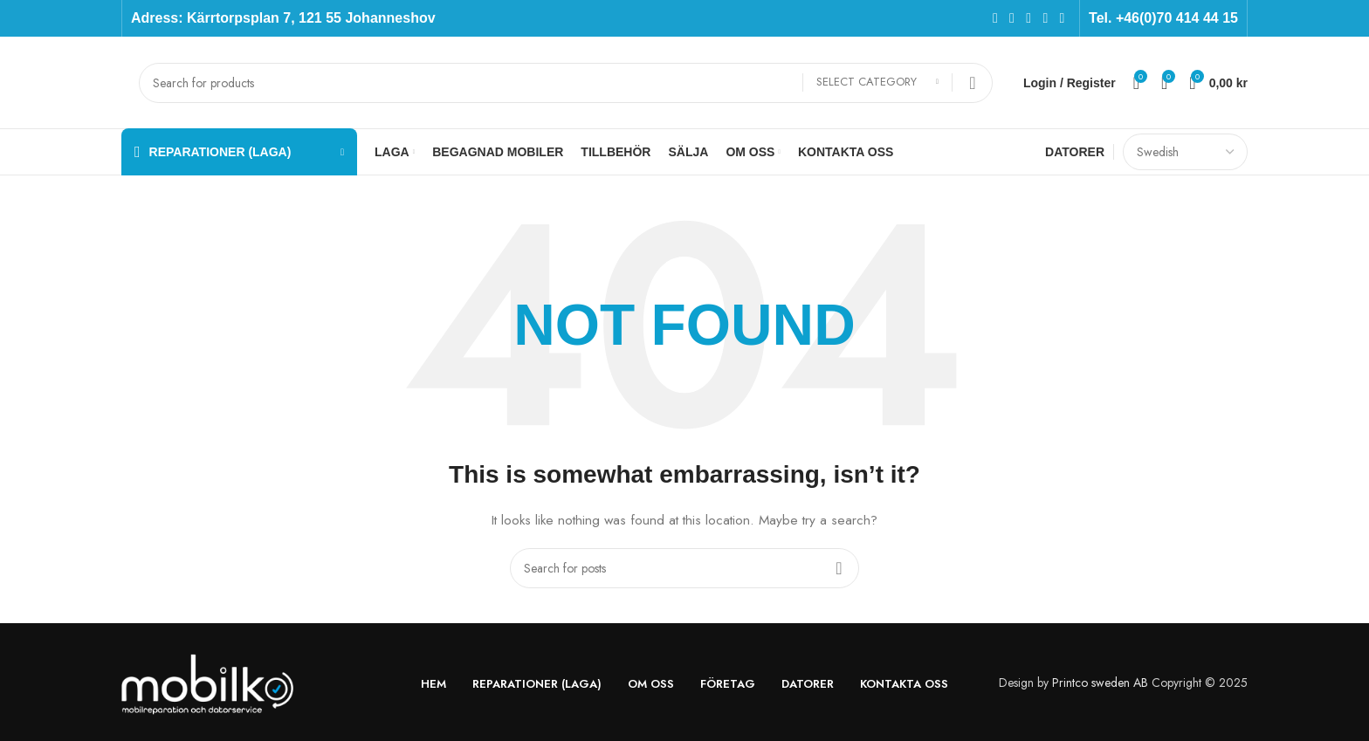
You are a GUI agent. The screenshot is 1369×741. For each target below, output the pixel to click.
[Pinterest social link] (1062, 18)
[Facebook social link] (995, 18)
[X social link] (1011, 18)
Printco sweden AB (1100, 682)
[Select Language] (1185, 152)
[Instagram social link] (1029, 18)
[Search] (566, 83)
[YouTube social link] (1045, 18)
